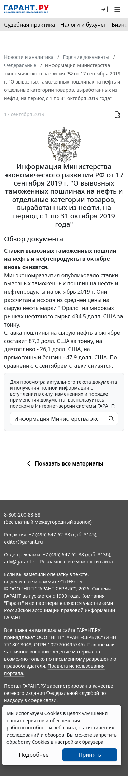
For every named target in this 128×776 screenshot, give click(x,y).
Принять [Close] (90, 755)
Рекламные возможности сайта (76, 561)
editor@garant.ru (23, 541)
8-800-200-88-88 (22, 514)
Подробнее (33, 755)
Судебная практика (29, 24)
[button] (104, 9)
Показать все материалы (64, 463)
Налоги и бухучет (83, 24)
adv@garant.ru (21, 561)
